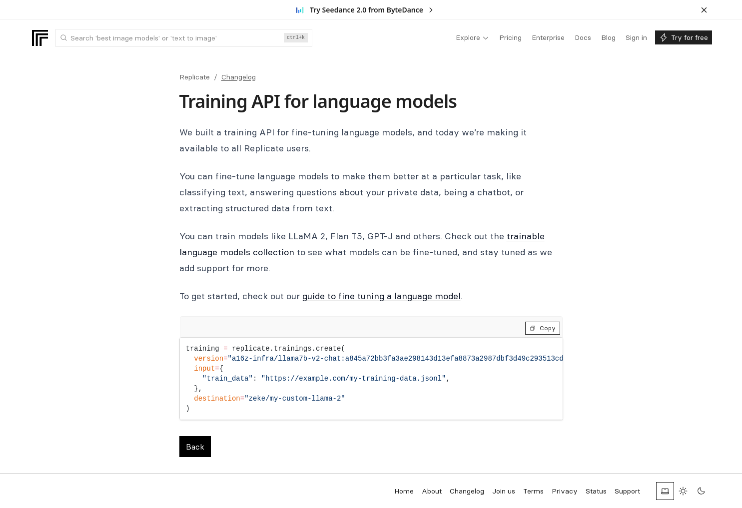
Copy (543, 328)
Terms (533, 491)
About (432, 491)
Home (404, 491)
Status (596, 491)
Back (195, 447)
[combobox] (184, 37)
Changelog (238, 76)
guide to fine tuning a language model (381, 296)
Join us (503, 491)
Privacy (565, 491)
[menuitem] (472, 37)
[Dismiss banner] (704, 10)
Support (627, 491)
